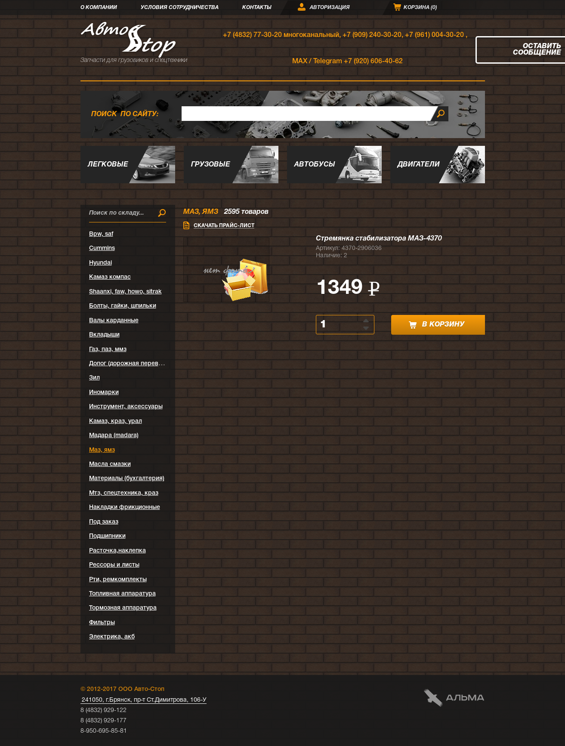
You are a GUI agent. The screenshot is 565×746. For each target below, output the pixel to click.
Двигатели (419, 165)
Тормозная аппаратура (123, 608)
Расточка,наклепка (117, 551)
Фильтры (102, 623)
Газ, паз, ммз (108, 349)
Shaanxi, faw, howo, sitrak (125, 292)
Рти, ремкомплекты (118, 580)
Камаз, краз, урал (115, 421)
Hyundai (100, 263)
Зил (94, 378)
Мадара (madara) (114, 435)
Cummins (102, 248)
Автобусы (314, 165)
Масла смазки (110, 464)
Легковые (108, 165)
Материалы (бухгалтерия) (126, 478)
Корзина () (420, 7)
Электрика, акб (112, 637)
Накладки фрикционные (124, 507)
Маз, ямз (102, 450)
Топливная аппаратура (122, 594)
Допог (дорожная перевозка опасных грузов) (155, 364)
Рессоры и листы (114, 565)
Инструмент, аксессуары (126, 407)
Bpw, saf (101, 234)
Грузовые (210, 165)
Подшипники (107, 536)
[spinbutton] (340, 325)
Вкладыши (104, 335)
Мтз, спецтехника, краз (123, 493)
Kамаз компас (110, 277)
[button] (366, 320)
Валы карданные (114, 321)
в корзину (436, 325)
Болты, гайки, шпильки (122, 306)
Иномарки (104, 392)
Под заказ (103, 522)
